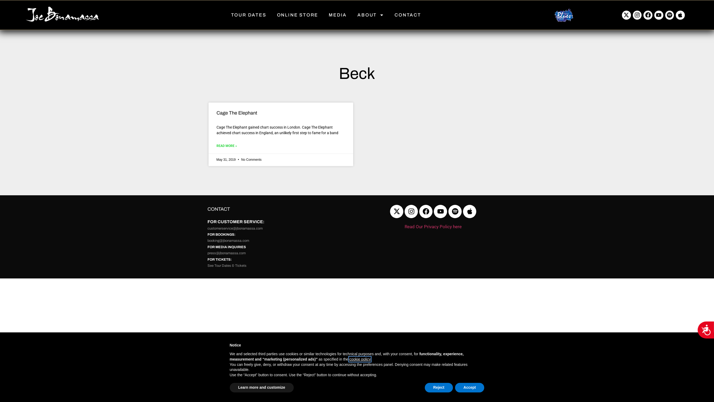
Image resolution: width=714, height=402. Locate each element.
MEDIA (338, 15)
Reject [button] (438, 387)
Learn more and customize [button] (261, 387)
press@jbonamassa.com (226, 253)
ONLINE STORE (297, 15)
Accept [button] (470, 387)
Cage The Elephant (237, 113)
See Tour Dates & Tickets (226, 266)
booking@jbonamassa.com (228, 241)
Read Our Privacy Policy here (433, 226)
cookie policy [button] (359, 359)
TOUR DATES (248, 15)
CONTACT (408, 15)
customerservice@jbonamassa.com (235, 228)
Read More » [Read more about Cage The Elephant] (227, 146)
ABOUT (370, 15)
